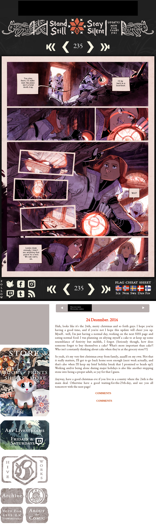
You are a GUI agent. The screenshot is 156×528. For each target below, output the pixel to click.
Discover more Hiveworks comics (77, 308)
